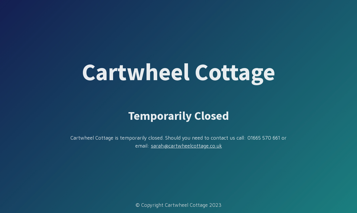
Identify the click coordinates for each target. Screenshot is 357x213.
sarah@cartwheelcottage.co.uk (186, 146)
